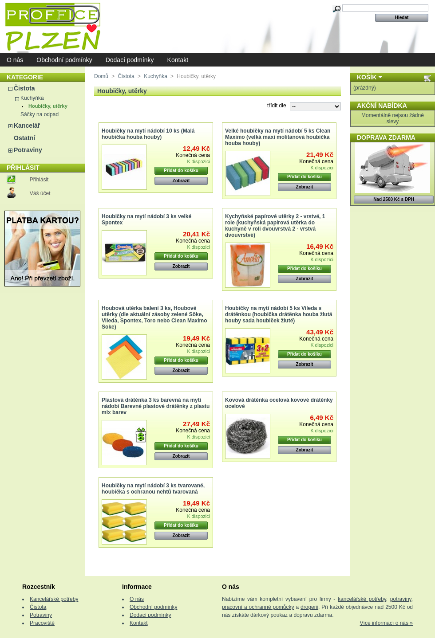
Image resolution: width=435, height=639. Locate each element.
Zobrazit (181, 180)
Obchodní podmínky (64, 59)
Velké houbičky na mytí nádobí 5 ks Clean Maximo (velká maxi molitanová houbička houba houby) (277, 137)
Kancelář (27, 125)
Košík (366, 77)
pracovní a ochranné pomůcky (258, 607)
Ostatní (24, 137)
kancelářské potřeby (362, 599)
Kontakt (177, 59)
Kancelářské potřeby (54, 599)
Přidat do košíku (181, 170)
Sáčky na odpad (39, 114)
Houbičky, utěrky (47, 106)
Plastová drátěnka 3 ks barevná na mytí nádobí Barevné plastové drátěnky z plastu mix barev (156, 406)
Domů (101, 76)
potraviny (400, 599)
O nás (15, 59)
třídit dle (276, 105)
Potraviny (28, 149)
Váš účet (40, 193)
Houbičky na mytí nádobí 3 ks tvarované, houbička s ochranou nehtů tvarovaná (153, 488)
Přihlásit (39, 179)
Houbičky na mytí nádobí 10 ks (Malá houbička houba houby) (148, 134)
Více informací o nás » (386, 623)
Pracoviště (42, 623)
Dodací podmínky (130, 59)
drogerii (309, 607)
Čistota (24, 88)
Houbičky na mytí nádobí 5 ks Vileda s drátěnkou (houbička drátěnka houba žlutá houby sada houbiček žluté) (278, 314)
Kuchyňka (32, 98)
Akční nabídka (382, 105)
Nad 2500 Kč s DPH (393, 199)
